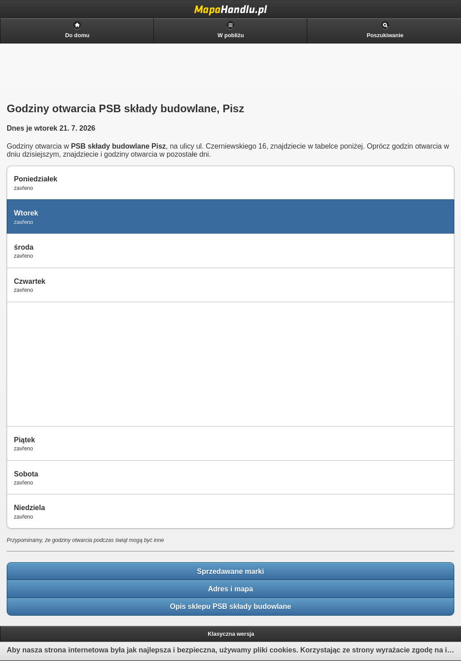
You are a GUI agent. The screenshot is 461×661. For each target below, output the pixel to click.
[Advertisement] (76, 363)
